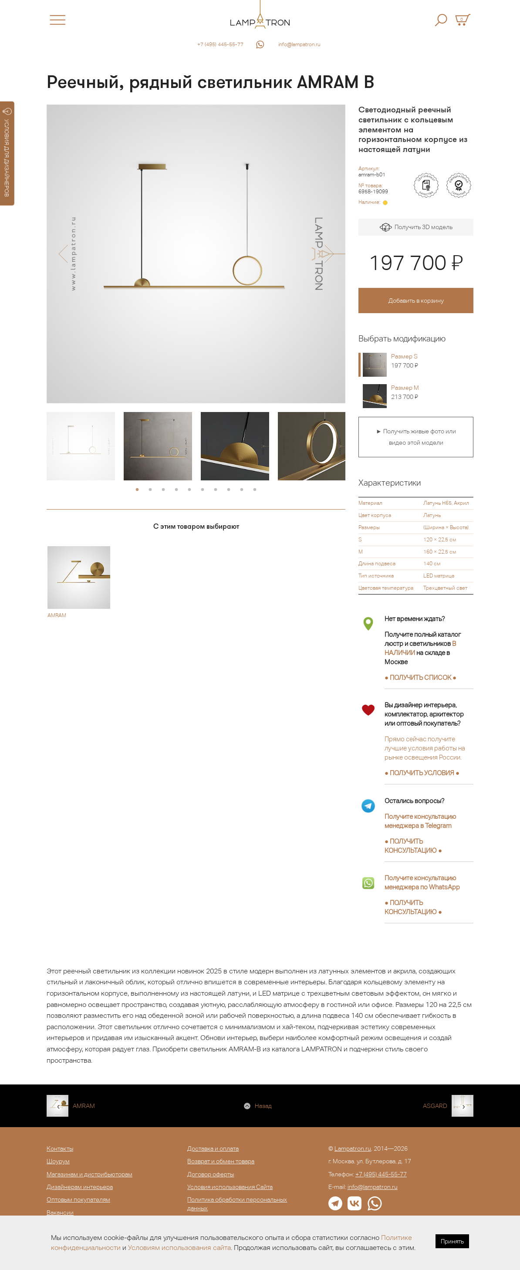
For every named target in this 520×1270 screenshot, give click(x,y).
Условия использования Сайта (230, 1186)
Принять (452, 1241)
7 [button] (215, 490)
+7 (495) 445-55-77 (220, 44)
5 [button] (189, 490)
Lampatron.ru (352, 1148)
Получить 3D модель (416, 227)
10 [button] (254, 490)
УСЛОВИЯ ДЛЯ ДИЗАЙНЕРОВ (7, 152)
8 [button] (228, 490)
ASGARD (435, 1105)
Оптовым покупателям (78, 1199)
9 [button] (241, 490)
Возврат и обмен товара (220, 1161)
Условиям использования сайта (179, 1247)
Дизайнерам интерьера (80, 1186)
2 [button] (150, 490)
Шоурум (58, 1161)
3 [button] (163, 490)
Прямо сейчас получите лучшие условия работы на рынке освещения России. (425, 748)
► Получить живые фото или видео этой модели (416, 437)
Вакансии (60, 1212)
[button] (62, 254)
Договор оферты (210, 1174)
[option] (196, 254)
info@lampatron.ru (299, 44)
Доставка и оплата (213, 1148)
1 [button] (137, 490)
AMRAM (84, 1105)
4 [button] (176, 490)
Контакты (60, 1148)
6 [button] (202, 490)
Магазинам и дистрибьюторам (89, 1174)
